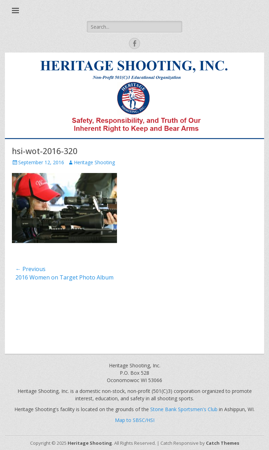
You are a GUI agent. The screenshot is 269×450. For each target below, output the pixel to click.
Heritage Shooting (94, 162)
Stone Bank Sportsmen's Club (184, 409)
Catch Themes (222, 443)
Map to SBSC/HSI (134, 420)
